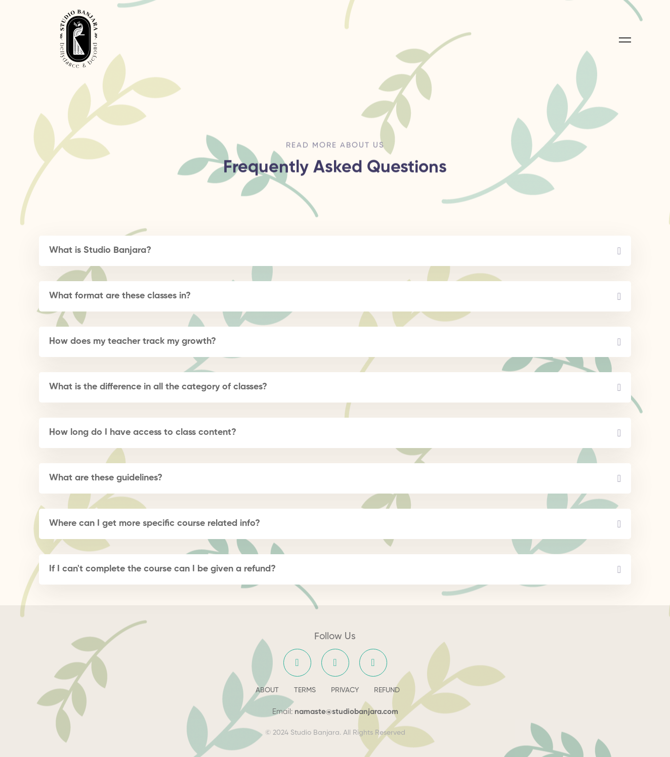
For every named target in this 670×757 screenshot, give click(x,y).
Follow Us (335, 636)
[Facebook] (297, 663)
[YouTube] (373, 663)
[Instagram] (335, 663)
